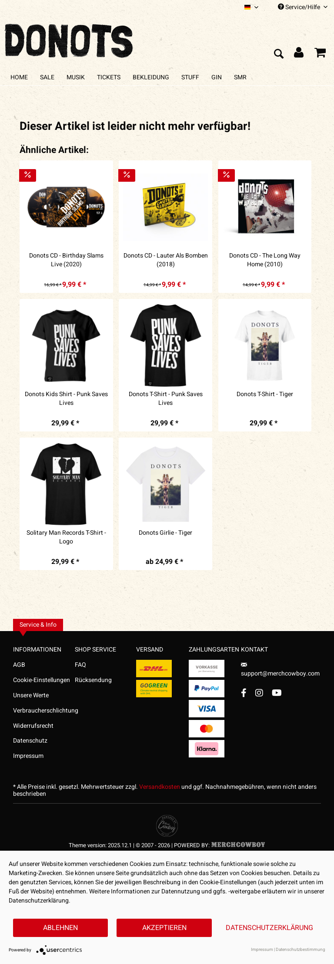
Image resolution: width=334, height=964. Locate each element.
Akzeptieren (164, 928)
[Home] (19, 77)
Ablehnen (60, 928)
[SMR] (240, 77)
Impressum (28, 755)
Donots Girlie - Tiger (165, 533)
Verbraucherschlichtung (44, 710)
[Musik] (75, 77)
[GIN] (216, 77)
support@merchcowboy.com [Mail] (280, 670)
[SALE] (47, 77)
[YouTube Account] (277, 692)
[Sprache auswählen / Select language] (251, 7)
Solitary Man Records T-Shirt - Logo (66, 537)
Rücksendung (93, 680)
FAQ (80, 664)
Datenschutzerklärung (269, 928)
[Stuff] (190, 77)
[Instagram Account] (259, 692)
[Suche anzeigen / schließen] (278, 54)
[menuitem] (251, 7)
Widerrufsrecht (33, 725)
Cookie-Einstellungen (41, 680)
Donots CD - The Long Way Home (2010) (265, 260)
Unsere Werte (31, 695)
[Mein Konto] (299, 54)
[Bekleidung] (151, 77)
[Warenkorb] (320, 54)
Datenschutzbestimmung (300, 950)
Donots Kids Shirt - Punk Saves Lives (66, 398)
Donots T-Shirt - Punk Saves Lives (166, 398)
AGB (19, 664)
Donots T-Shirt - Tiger (265, 394)
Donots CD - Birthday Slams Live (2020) (66, 260)
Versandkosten (159, 786)
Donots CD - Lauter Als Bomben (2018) (166, 260)
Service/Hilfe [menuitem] (302, 7)
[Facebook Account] (244, 692)
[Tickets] (109, 77)
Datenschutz (30, 740)
